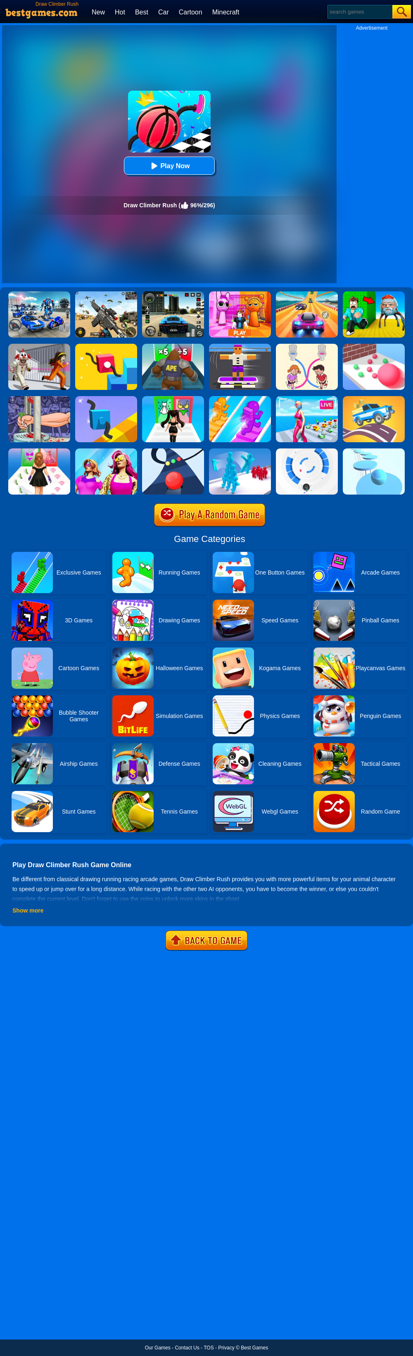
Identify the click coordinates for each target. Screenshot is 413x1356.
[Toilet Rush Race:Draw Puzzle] (307, 347)
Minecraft (226, 12)
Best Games (254, 1348)
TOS (209, 1348)
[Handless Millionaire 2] (39, 399)
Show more (27, 910)
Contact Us (187, 1348)
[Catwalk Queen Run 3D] (39, 451)
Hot (120, 12)
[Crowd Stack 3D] (240, 451)
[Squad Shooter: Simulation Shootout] (106, 294)
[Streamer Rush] (307, 399)
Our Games (158, 1348)
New (98, 12)
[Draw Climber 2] (106, 347)
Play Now (169, 166)
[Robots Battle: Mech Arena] (39, 294)
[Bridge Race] (240, 399)
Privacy (226, 1348)
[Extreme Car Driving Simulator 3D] (173, 294)
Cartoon (190, 12)
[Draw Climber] (106, 399)
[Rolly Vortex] (307, 451)
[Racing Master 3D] (307, 294)
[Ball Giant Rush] (374, 347)
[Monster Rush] (173, 347)
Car (163, 12)
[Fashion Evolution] (106, 451)
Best (141, 12)
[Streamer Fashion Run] (173, 399)
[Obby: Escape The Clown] (39, 347)
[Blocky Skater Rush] (240, 347)
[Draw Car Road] (374, 399)
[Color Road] (173, 451)
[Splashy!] (374, 451)
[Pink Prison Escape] (240, 294)
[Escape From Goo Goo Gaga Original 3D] (374, 294)
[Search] (360, 12)
